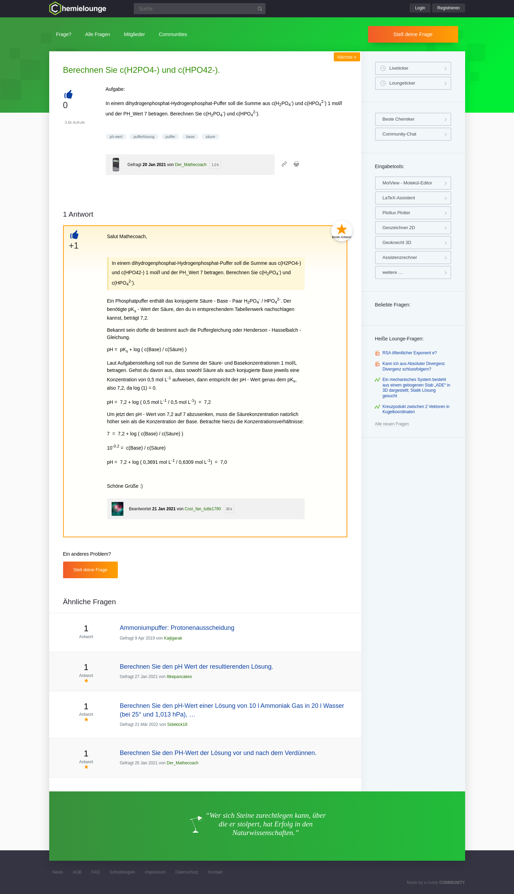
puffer (170, 136)
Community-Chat (400, 134)
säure (210, 136)
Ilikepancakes (179, 676)
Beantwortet (140, 508)
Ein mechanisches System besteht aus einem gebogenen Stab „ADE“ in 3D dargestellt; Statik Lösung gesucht (416, 387)
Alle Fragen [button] (97, 34)
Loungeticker (402, 83)
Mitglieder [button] (134, 34)
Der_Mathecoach (191, 164)
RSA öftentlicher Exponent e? (410, 352)
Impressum (155, 872)
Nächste (346, 57)
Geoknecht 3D (397, 242)
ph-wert (116, 136)
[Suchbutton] (259, 8)
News (58, 872)
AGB (77, 872)
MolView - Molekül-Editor (408, 182)
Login (420, 8)
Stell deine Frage (413, 34)
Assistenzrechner (400, 257)
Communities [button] (173, 34)
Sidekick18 (177, 724)
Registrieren (448, 8)
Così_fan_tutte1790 (203, 508)
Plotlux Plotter (396, 212)
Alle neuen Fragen (392, 424)
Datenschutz (187, 872)
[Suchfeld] (199, 8)
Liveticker (399, 68)
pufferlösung (143, 136)
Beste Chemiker (399, 119)
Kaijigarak (173, 638)
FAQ (96, 872)
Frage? (63, 34)
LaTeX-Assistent (399, 197)
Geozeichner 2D (399, 227)
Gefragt (134, 164)
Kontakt (215, 872)
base (190, 136)
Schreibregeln (122, 872)
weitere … (393, 272)
